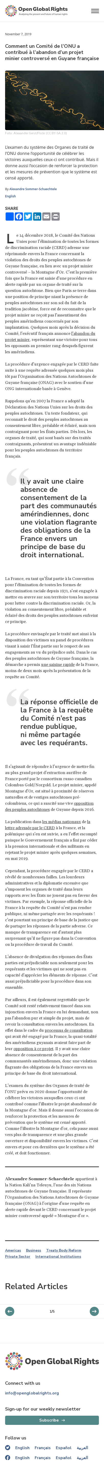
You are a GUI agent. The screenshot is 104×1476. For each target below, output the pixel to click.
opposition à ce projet (33, 1048)
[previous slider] (94, 1311)
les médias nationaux (61, 821)
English (10, 196)
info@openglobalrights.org (32, 1393)
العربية (82, 1448)
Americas (13, 1250)
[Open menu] (95, 11)
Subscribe (49, 1420)
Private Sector (17, 1256)
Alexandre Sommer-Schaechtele (33, 189)
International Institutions (58, 1256)
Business (33, 1250)
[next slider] (9, 1311)
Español (64, 1448)
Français (43, 1448)
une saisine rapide (58, 664)
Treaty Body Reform (63, 1250)
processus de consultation (69, 1030)
